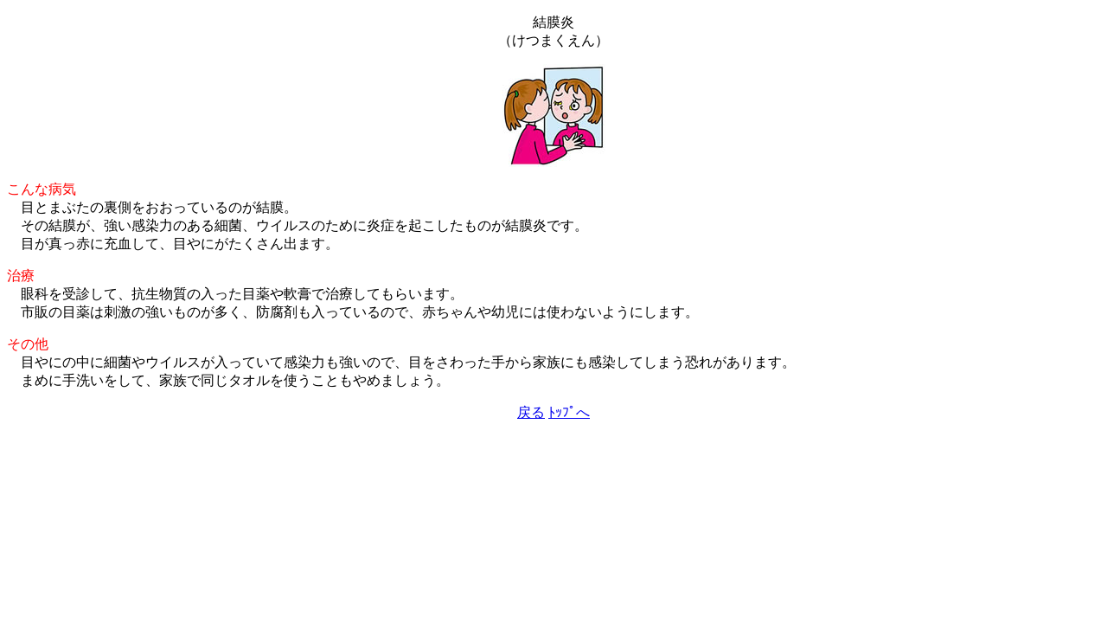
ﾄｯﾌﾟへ (569, 412)
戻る (531, 412)
